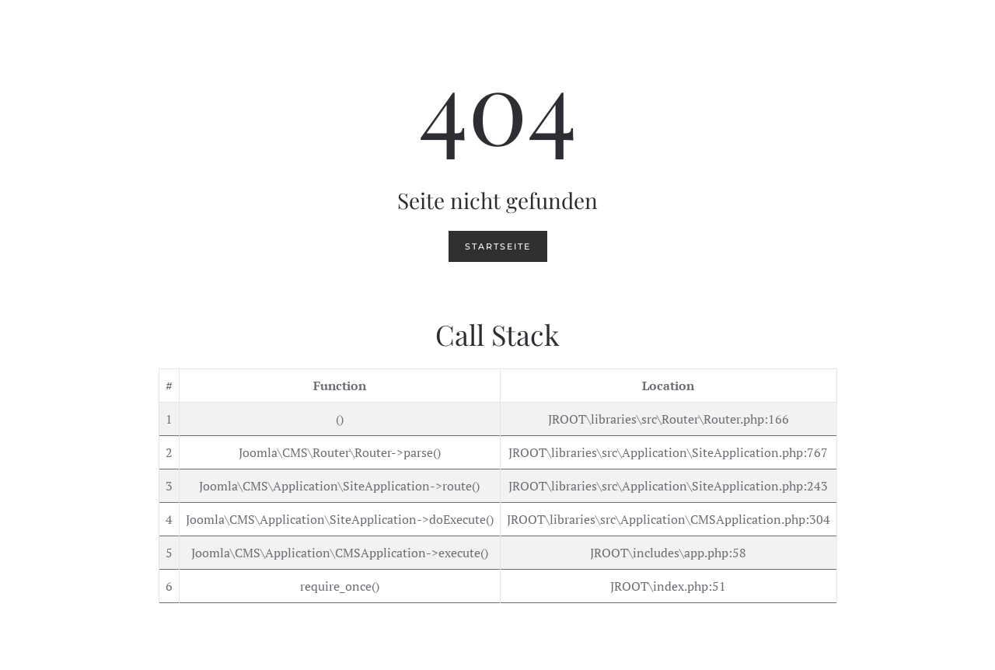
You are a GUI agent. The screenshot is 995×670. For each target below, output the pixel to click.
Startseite (498, 246)
